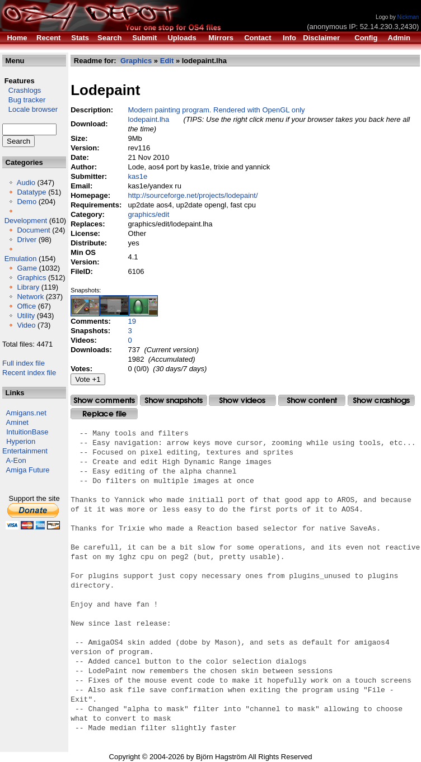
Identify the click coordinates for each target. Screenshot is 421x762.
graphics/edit (149, 214)
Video (26, 325)
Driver (26, 239)
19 (132, 321)
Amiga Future (28, 470)
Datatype (31, 192)
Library (28, 287)
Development (26, 220)
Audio (26, 182)
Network (30, 296)
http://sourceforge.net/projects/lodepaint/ (193, 195)
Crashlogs (21, 90)
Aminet (17, 422)
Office (26, 306)
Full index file (23, 363)
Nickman (408, 17)
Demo (26, 201)
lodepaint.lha (149, 119)
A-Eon (16, 460)
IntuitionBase (27, 432)
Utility (26, 315)
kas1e (138, 176)
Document (33, 230)
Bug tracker (23, 100)
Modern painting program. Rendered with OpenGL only (216, 110)
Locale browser (30, 109)
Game (26, 268)
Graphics (31, 277)
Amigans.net (26, 413)
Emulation (20, 258)
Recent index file (29, 372)
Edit (167, 60)
